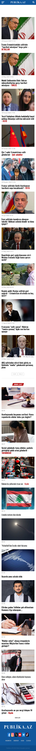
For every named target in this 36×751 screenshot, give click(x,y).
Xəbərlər (16, 741)
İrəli (21, 374)
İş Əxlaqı (28, 741)
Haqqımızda (8, 741)
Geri (14, 374)
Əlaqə (22, 741)
